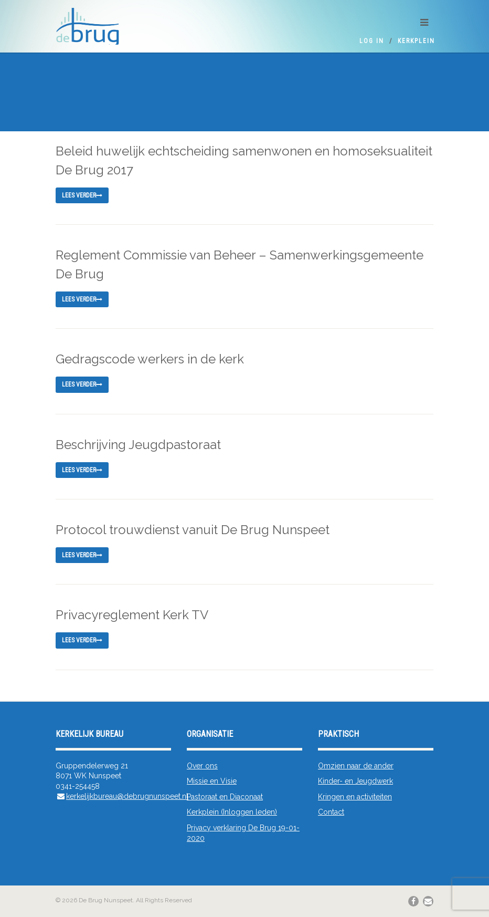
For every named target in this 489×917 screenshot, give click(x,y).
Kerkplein (416, 41)
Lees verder (82, 195)
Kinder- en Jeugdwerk (355, 781)
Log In (371, 41)
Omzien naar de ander (356, 766)
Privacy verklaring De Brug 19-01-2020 (243, 833)
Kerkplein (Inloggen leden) (232, 812)
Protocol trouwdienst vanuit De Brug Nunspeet (192, 529)
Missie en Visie (212, 781)
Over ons (202, 766)
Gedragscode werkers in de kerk (150, 359)
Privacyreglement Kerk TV (132, 614)
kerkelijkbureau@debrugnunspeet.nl (127, 796)
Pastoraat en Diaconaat (225, 797)
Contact (331, 812)
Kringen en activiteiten (355, 797)
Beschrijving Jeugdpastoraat (138, 444)
